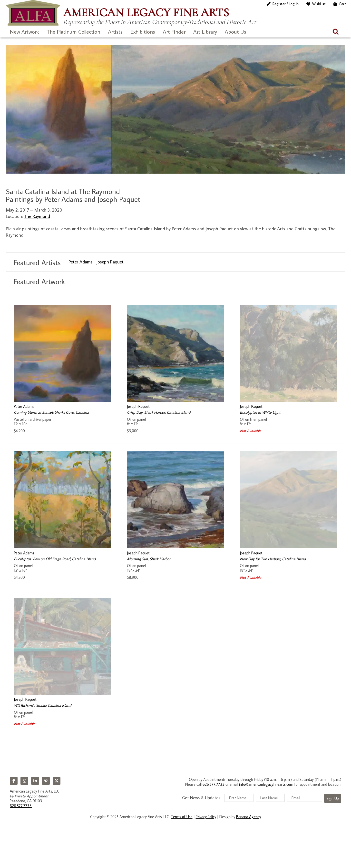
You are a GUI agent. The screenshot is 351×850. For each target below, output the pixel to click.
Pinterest (46, 781)
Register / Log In (286, 4)
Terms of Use (182, 816)
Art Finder (174, 31)
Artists (115, 31)
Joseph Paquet (110, 262)
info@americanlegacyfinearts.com (266, 784)
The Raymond (37, 216)
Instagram (24, 781)
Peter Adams (80, 262)
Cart (342, 4)
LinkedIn (35, 781)
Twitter (56, 781)
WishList (319, 4)
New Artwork (24, 31)
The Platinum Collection (73, 31)
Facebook (14, 781)
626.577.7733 (21, 805)
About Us (235, 31)
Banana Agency (248, 816)
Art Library (205, 31)
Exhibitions (142, 31)
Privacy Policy (206, 816)
